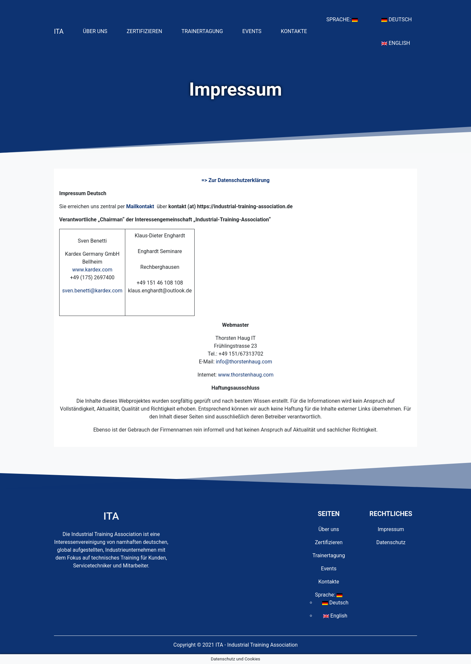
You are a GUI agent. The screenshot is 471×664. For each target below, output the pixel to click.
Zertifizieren (147, 30)
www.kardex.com (92, 270)
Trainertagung (205, 30)
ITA (58, 31)
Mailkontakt (140, 206)
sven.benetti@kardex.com (92, 290)
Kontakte (296, 30)
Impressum (391, 529)
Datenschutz (390, 542)
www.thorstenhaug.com (245, 375)
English (398, 42)
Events (254, 30)
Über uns (98, 30)
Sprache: (344, 19)
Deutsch (399, 19)
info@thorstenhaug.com (244, 362)
